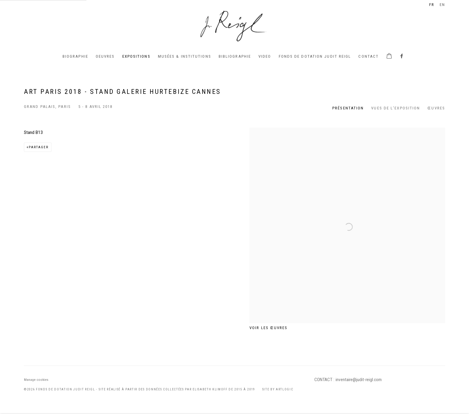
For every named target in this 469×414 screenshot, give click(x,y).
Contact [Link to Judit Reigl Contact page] (368, 56)
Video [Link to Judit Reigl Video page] (264, 56)
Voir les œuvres (268, 328)
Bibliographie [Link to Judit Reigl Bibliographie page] (235, 56)
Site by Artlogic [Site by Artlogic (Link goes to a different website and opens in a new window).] (277, 389)
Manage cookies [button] (36, 380)
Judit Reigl (234, 25)
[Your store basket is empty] (389, 56)
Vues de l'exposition (395, 108)
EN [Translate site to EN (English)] (442, 4)
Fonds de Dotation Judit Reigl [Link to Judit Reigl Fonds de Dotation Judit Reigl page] (315, 56)
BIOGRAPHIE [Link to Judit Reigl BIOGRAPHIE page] (75, 56)
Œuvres (436, 108)
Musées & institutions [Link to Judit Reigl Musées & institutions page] (184, 56)
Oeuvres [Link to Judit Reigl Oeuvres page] (105, 56)
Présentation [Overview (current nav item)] (348, 108)
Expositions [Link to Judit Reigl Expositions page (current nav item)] (136, 56)
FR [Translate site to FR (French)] (431, 4)
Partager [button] (39, 147)
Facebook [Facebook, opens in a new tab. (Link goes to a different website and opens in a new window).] (401, 56)
